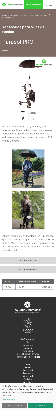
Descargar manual (28, 269)
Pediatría (28, 379)
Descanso (28, 373)
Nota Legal (28, 351)
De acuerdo (40, 405)
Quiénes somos (28, 339)
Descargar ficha (28, 260)
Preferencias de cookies (28, 357)
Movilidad (15, 15)
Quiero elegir (8, 399)
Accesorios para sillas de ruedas (34, 15)
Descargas (28, 345)
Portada (6, 15)
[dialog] (28, 396)
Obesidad (28, 376)
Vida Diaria (28, 382)
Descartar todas (14, 405)
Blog (28, 342)
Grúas (28, 367)
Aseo (28, 364)
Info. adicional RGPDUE (28, 354)
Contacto (28, 348)
